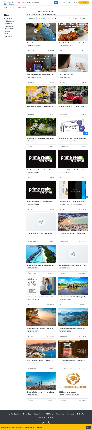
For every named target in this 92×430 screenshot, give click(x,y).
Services (7, 31)
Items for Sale (9, 28)
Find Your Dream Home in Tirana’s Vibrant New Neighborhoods (47, 170)
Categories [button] (8, 18)
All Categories (9, 21)
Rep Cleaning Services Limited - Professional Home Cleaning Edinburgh (50, 106)
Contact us (41, 417)
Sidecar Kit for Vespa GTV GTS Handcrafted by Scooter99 (45, 138)
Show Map (41, 18)
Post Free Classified (13, 414)
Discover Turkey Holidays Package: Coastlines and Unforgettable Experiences (52, 392)
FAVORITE (74, 18)
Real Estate (8, 23)
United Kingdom (9, 8)
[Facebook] (43, 422)
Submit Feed (60, 414)
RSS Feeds (49, 414)
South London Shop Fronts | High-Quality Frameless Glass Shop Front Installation (53, 233)
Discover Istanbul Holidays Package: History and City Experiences (48, 360)
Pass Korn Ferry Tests (66, 75)
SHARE (82, 18)
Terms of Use (27, 414)
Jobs (6, 33)
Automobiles (9, 26)
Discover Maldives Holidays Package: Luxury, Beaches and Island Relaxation (51, 265)
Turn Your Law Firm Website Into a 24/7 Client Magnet (44, 297)
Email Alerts (70, 414)
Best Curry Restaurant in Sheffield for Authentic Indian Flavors (47, 75)
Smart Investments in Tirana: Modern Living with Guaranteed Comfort (49, 201)
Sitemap (51, 417)
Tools (63, 2)
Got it (88, 427)
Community (8, 36)
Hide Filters (31, 18)
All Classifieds (21, 8)
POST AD (84, 2)
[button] (72, 2)
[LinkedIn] (48, 422)
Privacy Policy (38, 414)
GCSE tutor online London (67, 392)
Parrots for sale (32, 43)
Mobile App (81, 414)
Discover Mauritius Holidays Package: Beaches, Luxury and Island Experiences (52, 328)
